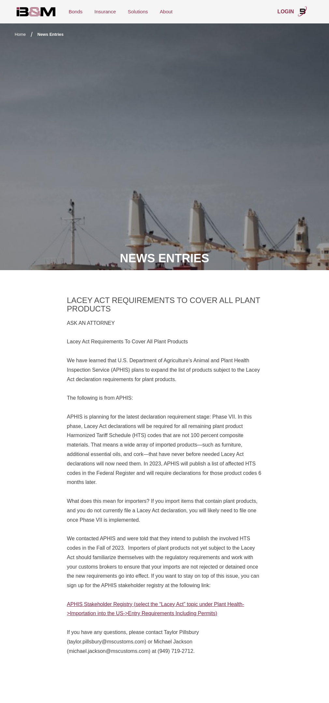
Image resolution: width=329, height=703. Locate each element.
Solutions (138, 11)
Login (293, 11)
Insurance (105, 11)
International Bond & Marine (36, 12)
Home (20, 34)
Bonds (76, 11)
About (166, 11)
